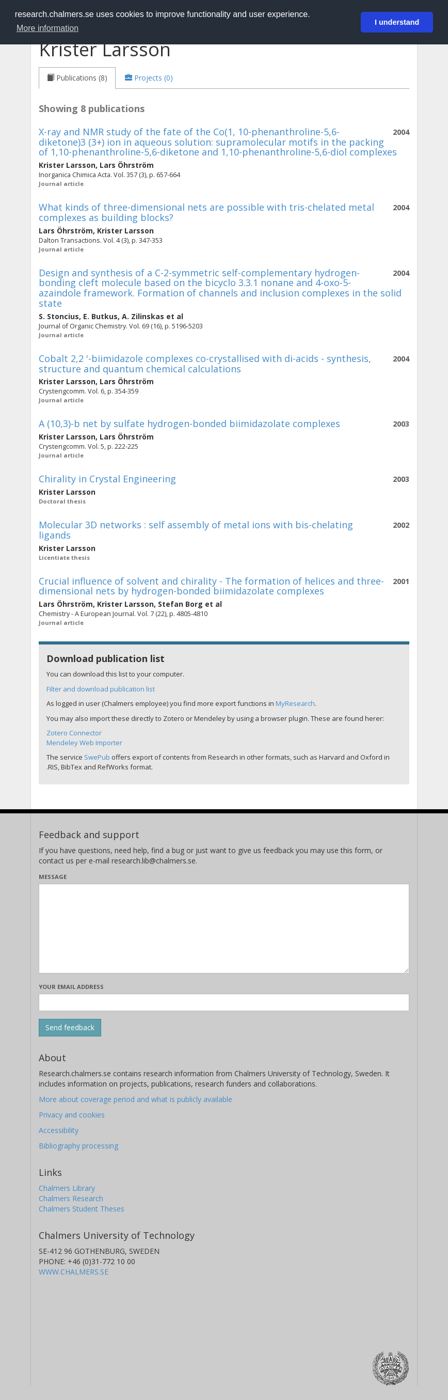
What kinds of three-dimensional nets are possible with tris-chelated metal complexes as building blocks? (206, 212)
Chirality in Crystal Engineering (107, 479)
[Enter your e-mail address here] (224, 1002)
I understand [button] (397, 22)
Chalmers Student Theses (81, 1209)
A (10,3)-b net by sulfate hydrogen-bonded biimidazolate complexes (189, 423)
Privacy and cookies (72, 1115)
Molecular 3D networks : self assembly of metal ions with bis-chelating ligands (196, 529)
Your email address (71, 986)
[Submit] (70, 1027)
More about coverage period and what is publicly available (135, 1099)
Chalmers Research (71, 1198)
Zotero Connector (74, 732)
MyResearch (295, 703)
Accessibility (58, 1130)
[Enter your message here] (224, 928)
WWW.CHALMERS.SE (73, 1272)
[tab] (77, 78)
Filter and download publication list (100, 689)
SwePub (97, 757)
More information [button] (47, 28)
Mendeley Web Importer (84, 742)
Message (53, 876)
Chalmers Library (67, 1188)
